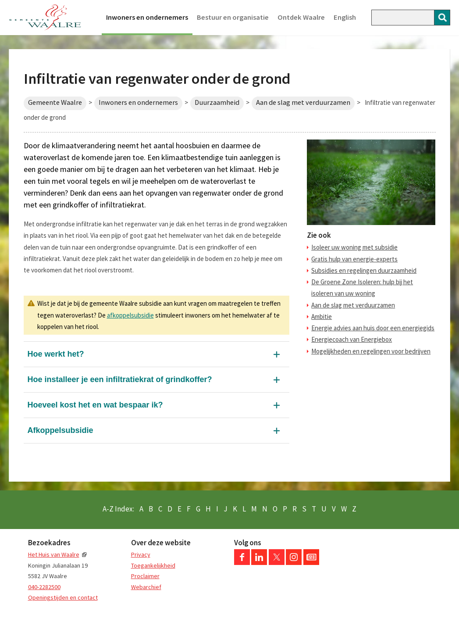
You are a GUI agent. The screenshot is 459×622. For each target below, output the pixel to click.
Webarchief (146, 587)
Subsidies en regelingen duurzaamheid (363, 270)
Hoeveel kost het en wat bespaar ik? (95, 404)
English (345, 17)
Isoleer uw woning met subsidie (354, 247)
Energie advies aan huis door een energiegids (372, 328)
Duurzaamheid (217, 102)
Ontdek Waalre (301, 17)
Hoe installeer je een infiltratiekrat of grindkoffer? (120, 379)
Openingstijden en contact (63, 597)
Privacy (140, 554)
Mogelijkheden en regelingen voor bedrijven (371, 351)
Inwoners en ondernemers (147, 17)
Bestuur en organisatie (233, 17)
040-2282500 (44, 587)
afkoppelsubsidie (130, 315)
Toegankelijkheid (153, 565)
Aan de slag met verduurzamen (303, 102)
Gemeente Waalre (55, 102)
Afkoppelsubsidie (60, 430)
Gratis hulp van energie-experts (354, 259)
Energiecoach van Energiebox (351, 339)
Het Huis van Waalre (53, 554)
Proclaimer (145, 576)
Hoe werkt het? (56, 354)
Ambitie (321, 316)
